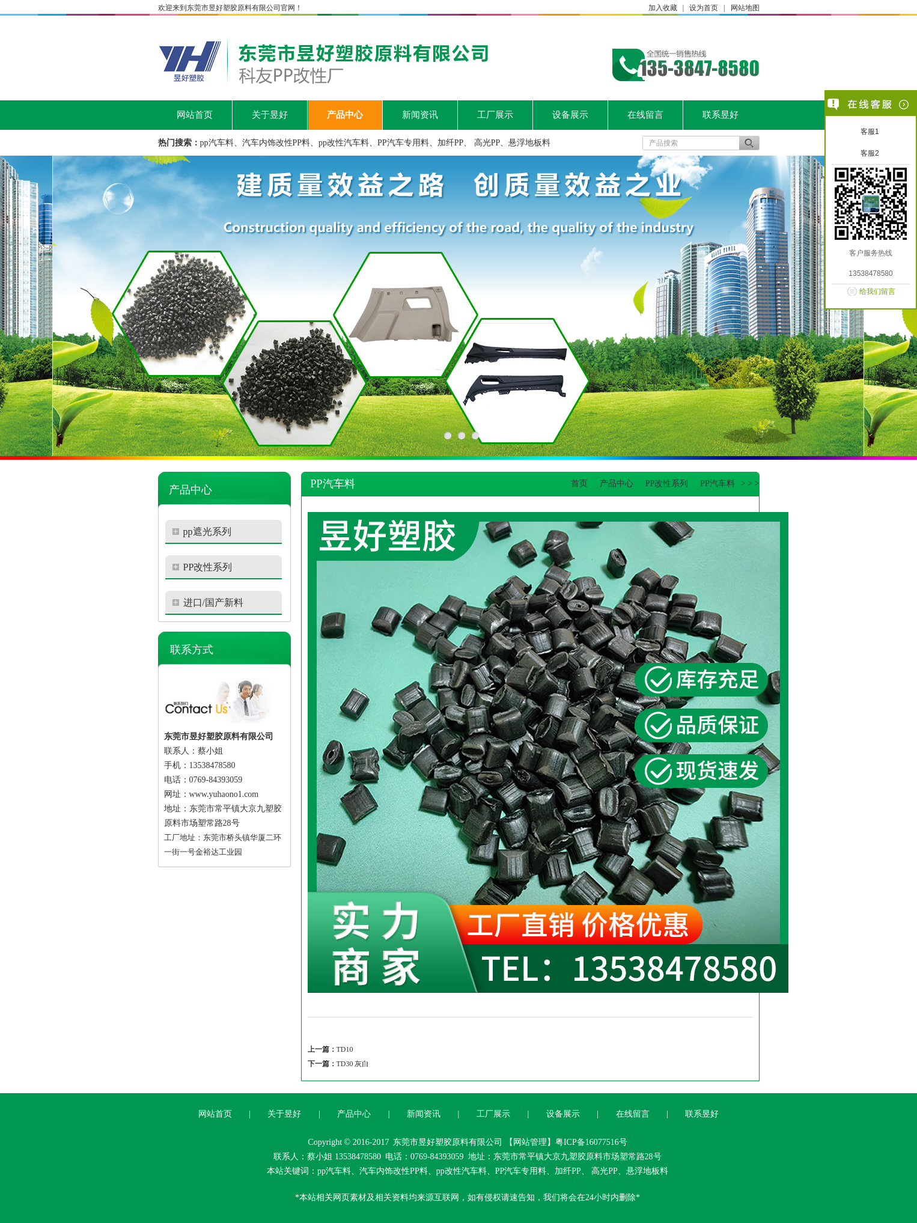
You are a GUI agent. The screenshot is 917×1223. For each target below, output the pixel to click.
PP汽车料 (717, 483)
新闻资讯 (420, 115)
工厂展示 (495, 115)
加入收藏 (662, 8)
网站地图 (745, 8)
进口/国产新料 (213, 602)
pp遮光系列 (207, 531)
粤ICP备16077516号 (591, 1142)
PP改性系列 (208, 567)
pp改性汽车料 (343, 142)
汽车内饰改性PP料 (276, 142)
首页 (579, 483)
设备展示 (570, 115)
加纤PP (450, 142)
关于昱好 (270, 115)
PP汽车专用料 (403, 142)
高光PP (487, 142)
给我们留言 (877, 291)
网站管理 (530, 1142)
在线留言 (645, 115)
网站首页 (195, 115)
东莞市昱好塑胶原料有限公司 (447, 1142)
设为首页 (703, 8)
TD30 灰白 (353, 1064)
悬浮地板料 (529, 142)
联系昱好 (720, 115)
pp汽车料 (217, 142)
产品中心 (345, 115)
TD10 (345, 1049)
